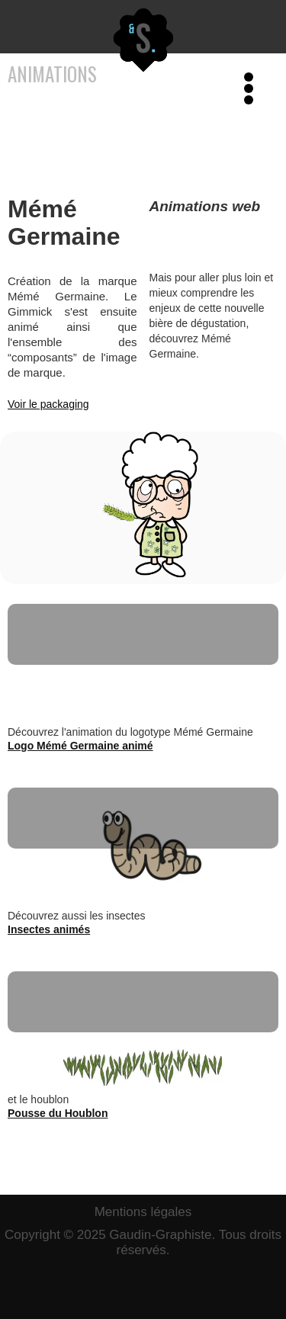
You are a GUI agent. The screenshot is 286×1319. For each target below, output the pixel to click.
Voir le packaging (48, 404)
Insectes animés (49, 929)
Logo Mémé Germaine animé (80, 746)
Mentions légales (143, 1212)
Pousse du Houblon (58, 1113)
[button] (244, 27)
